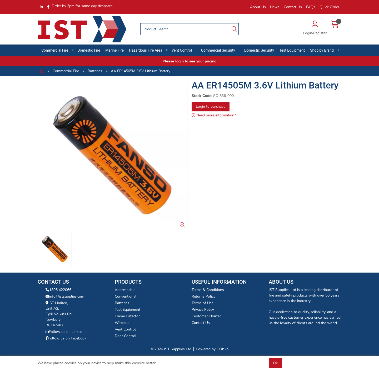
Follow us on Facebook (66, 338)
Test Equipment (292, 50)
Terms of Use (202, 302)
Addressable (125, 289)
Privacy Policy (203, 309)
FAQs (310, 6)
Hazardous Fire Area (145, 50)
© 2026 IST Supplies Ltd (171, 349)
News (275, 6)
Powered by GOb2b (212, 349)
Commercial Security (218, 50)
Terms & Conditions (208, 289)
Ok (275, 363)
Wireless (122, 322)
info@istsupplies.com (65, 296)
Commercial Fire (54, 50)
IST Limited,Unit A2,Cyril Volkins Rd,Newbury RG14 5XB (59, 314)
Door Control (125, 335)
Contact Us (293, 6)
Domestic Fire (88, 50)
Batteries (95, 70)
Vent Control (182, 50)
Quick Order (329, 6)
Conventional (125, 296)
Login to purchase (210, 106)
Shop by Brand (322, 50)
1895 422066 (58, 289)
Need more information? (214, 115)
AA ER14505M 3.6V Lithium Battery (140, 70)
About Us (258, 6)
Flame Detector (127, 316)
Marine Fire (114, 50)
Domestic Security (259, 50)
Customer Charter (206, 316)
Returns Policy (203, 296)
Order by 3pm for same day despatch (82, 5)
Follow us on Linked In (66, 331)
